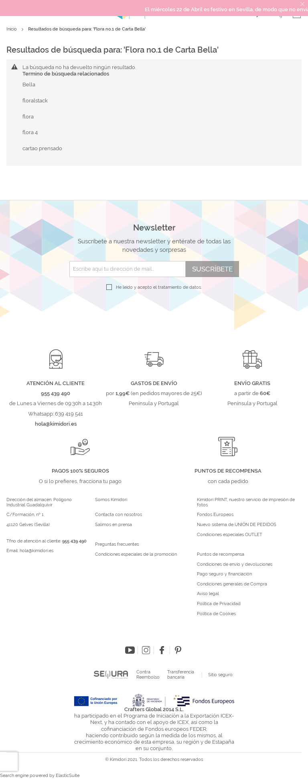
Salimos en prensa (113, 524)
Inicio (12, 29)
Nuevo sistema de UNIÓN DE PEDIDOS (236, 524)
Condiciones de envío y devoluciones (234, 564)
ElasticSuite (67, 775)
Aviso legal (208, 593)
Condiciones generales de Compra (232, 584)
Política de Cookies (216, 614)
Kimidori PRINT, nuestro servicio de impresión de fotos (246, 503)
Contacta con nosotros (118, 514)
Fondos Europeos (215, 514)
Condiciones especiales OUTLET (229, 534)
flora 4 (30, 132)
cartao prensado (42, 148)
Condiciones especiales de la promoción (136, 554)
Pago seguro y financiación (224, 574)
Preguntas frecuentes (117, 544)
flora (28, 117)
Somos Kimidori (111, 500)
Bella (28, 85)
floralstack (35, 101)
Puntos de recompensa (220, 554)
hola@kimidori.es (36, 550)
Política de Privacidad (219, 604)
